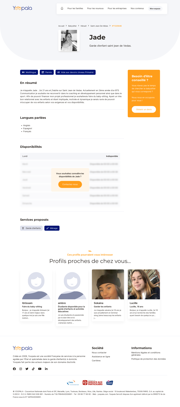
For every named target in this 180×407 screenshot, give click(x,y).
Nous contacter (99, 352)
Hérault (83, 26)
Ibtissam (27, 303)
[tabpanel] (36, 297)
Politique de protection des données (148, 359)
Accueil (61, 26)
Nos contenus (137, 8)
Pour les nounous (95, 8)
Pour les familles (75, 8)
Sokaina (98, 303)
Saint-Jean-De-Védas (99, 26)
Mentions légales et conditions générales (145, 353)
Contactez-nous (70, 184)
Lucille (134, 303)
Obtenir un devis (144, 109)
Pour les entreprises (117, 8)
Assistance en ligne (101, 356)
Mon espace (155, 8)
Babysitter (72, 26)
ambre (62, 303)
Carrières (96, 360)
